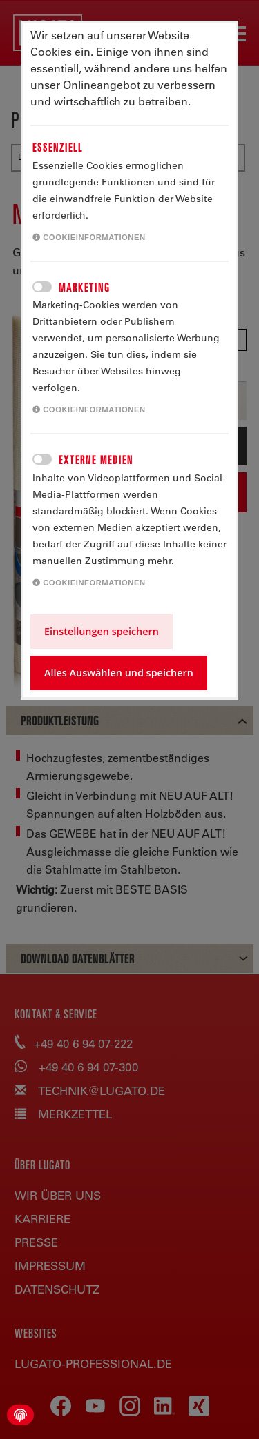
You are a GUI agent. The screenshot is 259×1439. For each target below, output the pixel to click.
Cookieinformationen (89, 237)
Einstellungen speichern (101, 631)
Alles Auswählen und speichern (118, 672)
